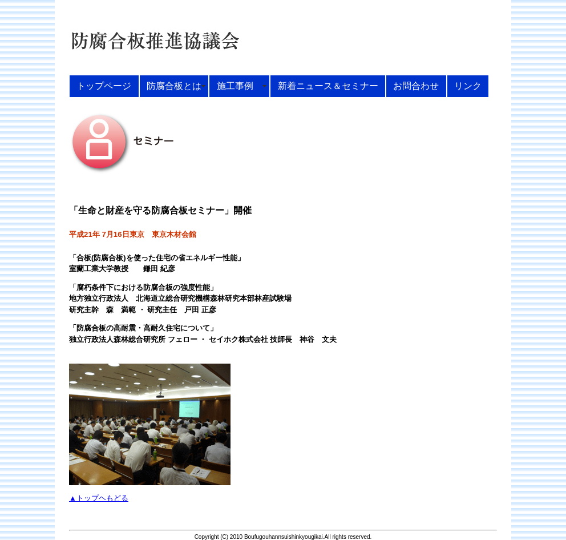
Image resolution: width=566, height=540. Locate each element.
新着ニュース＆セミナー (328, 85)
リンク (468, 85)
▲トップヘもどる (98, 498)
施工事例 (239, 85)
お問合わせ (416, 85)
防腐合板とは (174, 85)
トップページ (103, 85)
